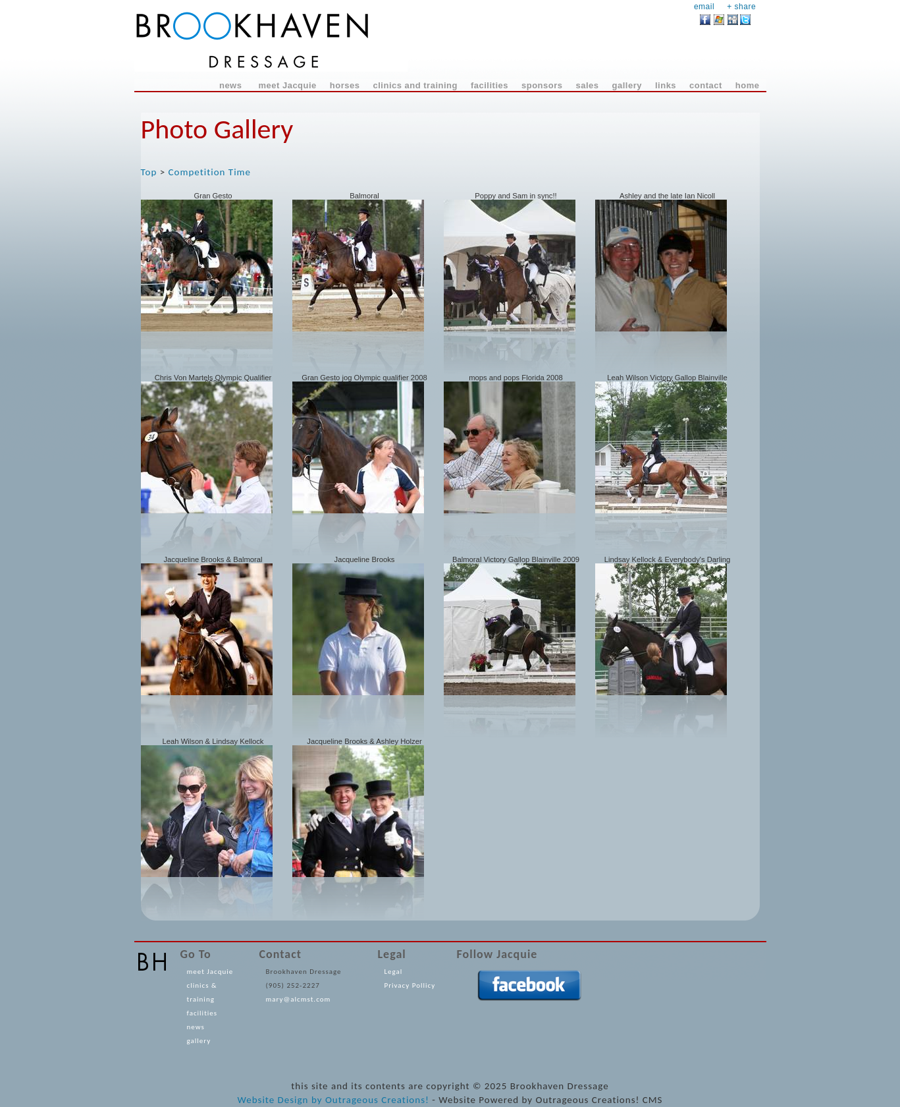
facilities (202, 1013)
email (704, 6)
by (317, 1100)
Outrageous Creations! (377, 1100)
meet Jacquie (210, 971)
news (196, 1027)
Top (149, 172)
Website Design (272, 1100)
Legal (393, 971)
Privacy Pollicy (410, 985)
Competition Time (210, 172)
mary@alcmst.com (298, 999)
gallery (199, 1040)
